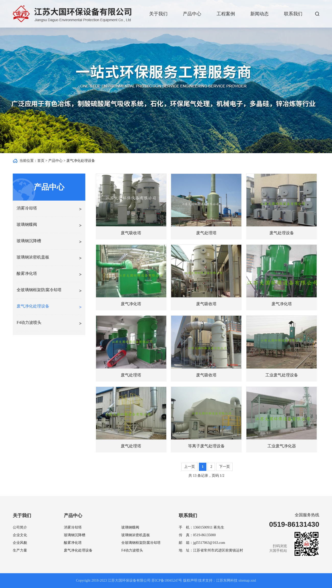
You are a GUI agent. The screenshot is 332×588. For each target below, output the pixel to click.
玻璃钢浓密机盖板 (135, 535)
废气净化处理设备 (80, 161)
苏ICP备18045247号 (166, 580)
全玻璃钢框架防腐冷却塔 (141, 543)
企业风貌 (20, 543)
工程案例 (226, 13)
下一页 (224, 467)
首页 (40, 161)
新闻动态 (259, 13)
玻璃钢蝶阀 (130, 527)
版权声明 (190, 580)
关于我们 (158, 13)
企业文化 (20, 535)
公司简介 (20, 527)
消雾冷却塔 (73, 527)
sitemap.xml (247, 580)
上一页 (189, 467)
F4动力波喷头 (132, 550)
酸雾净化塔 (73, 543)
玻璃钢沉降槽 (74, 535)
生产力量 (20, 550)
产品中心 (192, 13)
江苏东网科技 (227, 580)
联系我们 (293, 13)
